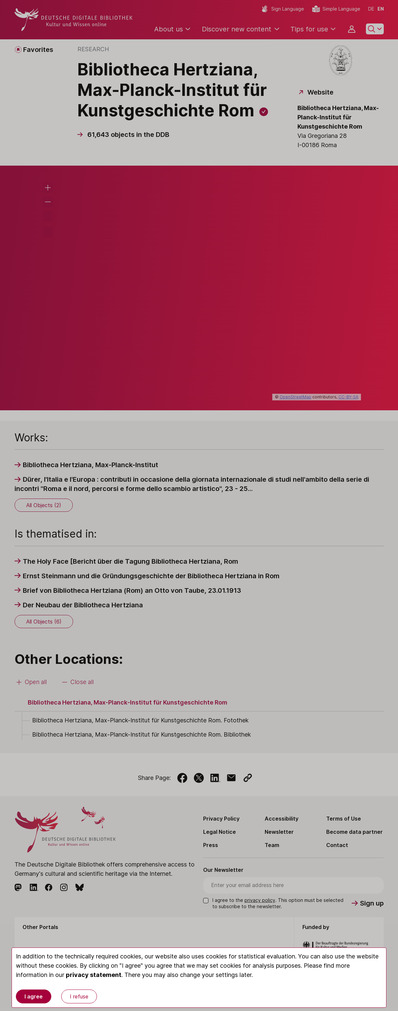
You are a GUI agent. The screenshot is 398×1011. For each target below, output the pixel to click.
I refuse (79, 996)
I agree (33, 996)
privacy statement (93, 974)
